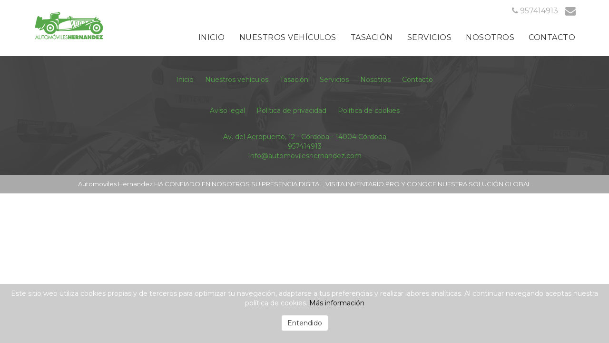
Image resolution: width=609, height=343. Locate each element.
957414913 (305, 146)
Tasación (372, 37)
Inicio (211, 37)
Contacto (552, 37)
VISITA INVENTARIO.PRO (362, 184)
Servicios (429, 37)
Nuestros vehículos (287, 37)
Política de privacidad (291, 110)
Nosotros (490, 37)
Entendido (304, 323)
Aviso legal (227, 110)
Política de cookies (369, 110)
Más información (336, 303)
